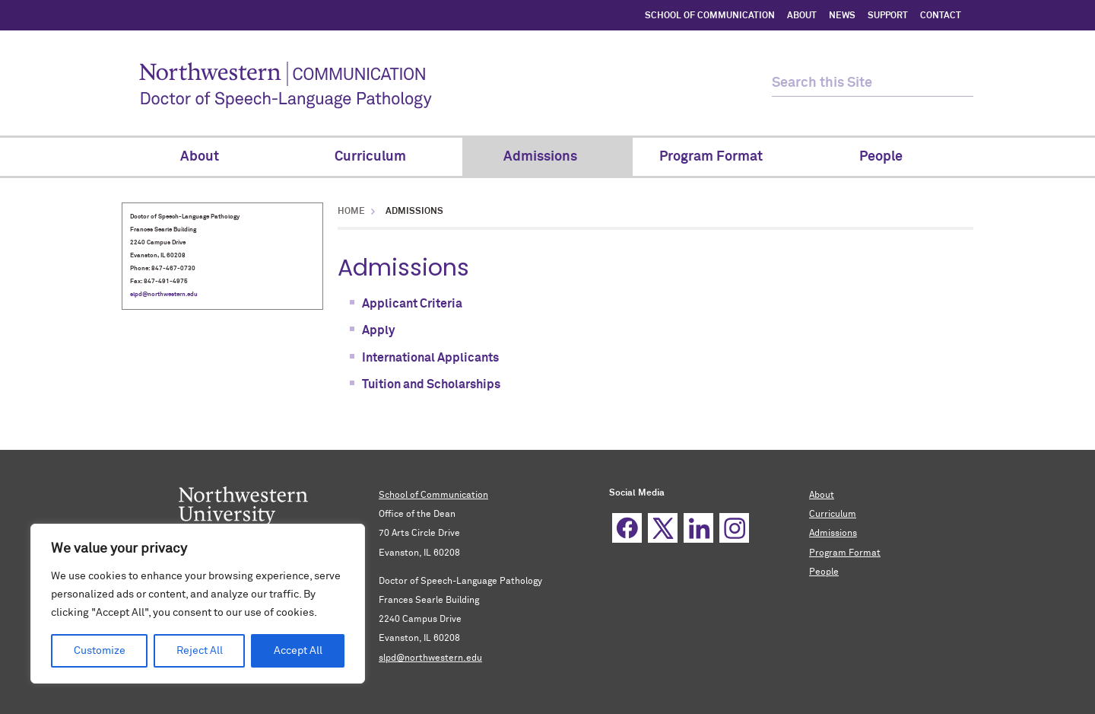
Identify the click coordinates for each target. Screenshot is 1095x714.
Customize (99, 650)
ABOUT (802, 16)
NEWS (842, 16)
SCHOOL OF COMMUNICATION (710, 16)
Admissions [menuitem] (547, 157)
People (824, 572)
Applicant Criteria (412, 304)
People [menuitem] (888, 157)
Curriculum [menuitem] (378, 157)
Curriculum (832, 514)
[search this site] (859, 83)
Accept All (298, 650)
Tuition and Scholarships (431, 384)
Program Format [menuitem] (718, 157)
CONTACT (940, 16)
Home (351, 211)
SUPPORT (888, 16)
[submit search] (960, 83)
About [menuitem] (206, 157)
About (821, 495)
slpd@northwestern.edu (164, 295)
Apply (378, 330)
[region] (197, 604)
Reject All (199, 650)
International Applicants (430, 358)
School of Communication (433, 495)
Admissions (833, 533)
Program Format (845, 553)
